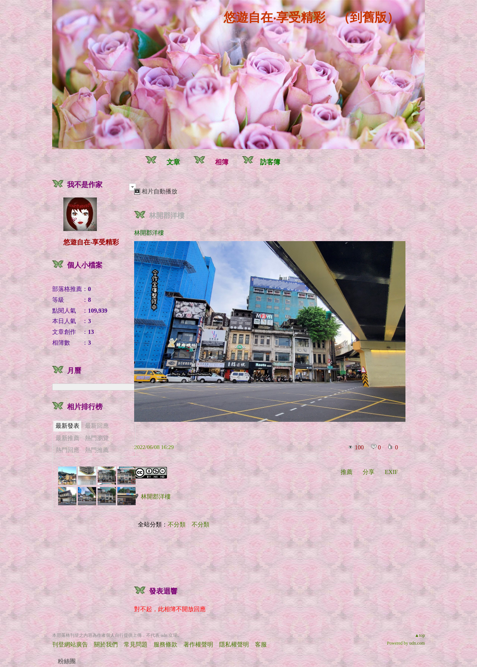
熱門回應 (67, 450)
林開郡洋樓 (166, 215)
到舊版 (368, 17)
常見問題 (136, 644)
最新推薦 (67, 438)
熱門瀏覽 (97, 438)
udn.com (417, 643)
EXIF (391, 472)
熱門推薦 (97, 450)
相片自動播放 (159, 191)
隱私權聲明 (234, 644)
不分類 (177, 524)
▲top (420, 635)
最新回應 (97, 426)
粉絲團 (67, 661)
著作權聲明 (198, 644)
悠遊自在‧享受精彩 (274, 17)
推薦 (347, 472)
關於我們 (106, 644)
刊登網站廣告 (70, 644)
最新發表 (67, 426)
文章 (173, 162)
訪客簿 (270, 162)
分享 (369, 472)
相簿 (221, 162)
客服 (261, 644)
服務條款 (165, 644)
